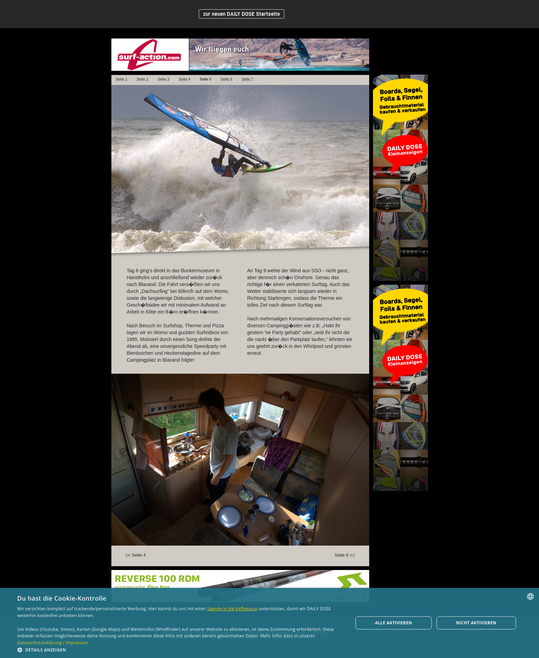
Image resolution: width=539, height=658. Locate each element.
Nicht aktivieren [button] (476, 623)
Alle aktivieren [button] (393, 623)
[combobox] (530, 596)
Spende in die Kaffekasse (232, 609)
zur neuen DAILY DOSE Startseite (241, 14)
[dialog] (269, 623)
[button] (180, 649)
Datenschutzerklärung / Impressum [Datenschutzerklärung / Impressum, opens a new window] (52, 643)
